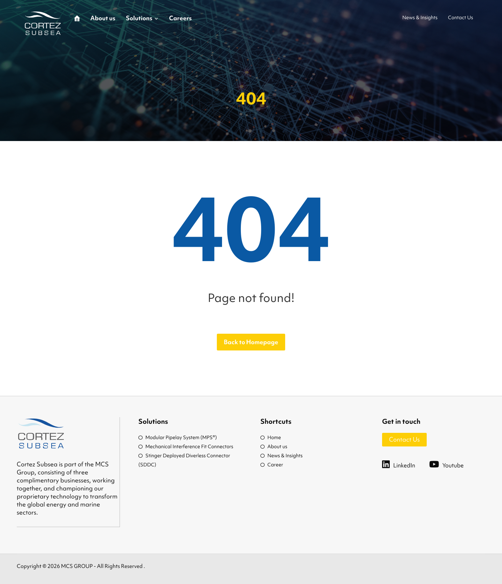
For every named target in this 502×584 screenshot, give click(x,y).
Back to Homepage (251, 342)
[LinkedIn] (405, 464)
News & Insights (281, 455)
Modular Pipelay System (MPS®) (177, 437)
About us (273, 446)
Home (270, 437)
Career (271, 464)
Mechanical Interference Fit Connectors (185, 446)
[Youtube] (453, 464)
